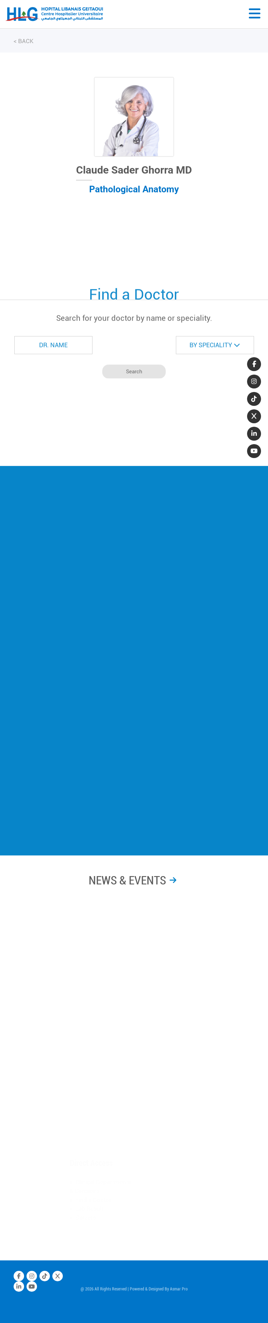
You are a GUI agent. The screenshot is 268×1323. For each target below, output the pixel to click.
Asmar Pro (179, 1290)
